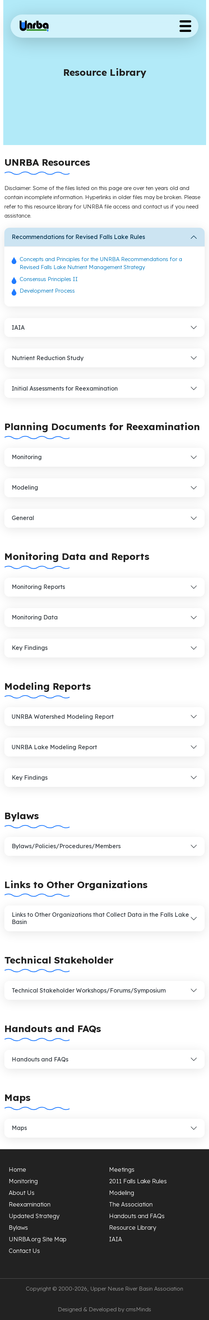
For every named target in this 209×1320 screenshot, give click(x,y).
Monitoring (27, 457)
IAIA (18, 327)
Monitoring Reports (38, 586)
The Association (131, 1204)
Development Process (47, 290)
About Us (22, 1192)
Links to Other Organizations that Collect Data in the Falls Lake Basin (100, 918)
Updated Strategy (34, 1216)
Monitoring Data (35, 617)
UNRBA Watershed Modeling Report (63, 716)
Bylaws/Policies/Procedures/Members (66, 846)
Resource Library (132, 1227)
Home (17, 1169)
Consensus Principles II (49, 279)
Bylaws (18, 1227)
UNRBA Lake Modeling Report (54, 747)
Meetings (121, 1169)
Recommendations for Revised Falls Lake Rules (78, 236)
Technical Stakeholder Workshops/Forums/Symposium (89, 990)
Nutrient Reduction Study (48, 358)
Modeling (25, 487)
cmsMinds (138, 1309)
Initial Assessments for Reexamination (65, 388)
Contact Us (24, 1250)
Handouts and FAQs (40, 1059)
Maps (19, 1127)
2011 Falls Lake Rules (138, 1181)
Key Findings (30, 647)
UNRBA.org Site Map (38, 1239)
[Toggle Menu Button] (185, 26)
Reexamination (30, 1204)
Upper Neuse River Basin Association (136, 1288)
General (23, 517)
